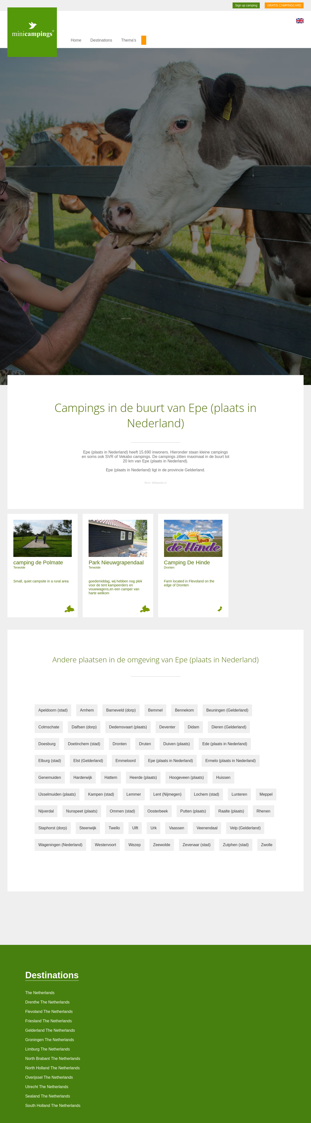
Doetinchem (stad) (84, 744)
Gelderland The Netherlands (50, 1030)
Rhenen (263, 811)
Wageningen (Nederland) (60, 845)
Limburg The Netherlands (47, 1049)
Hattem (110, 777)
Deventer (167, 727)
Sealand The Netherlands (47, 1096)
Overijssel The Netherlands (49, 1077)
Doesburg (46, 744)
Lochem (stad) (206, 794)
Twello (114, 828)
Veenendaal (206, 828)
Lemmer (133, 794)
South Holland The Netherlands (52, 1105)
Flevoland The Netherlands (49, 1011)
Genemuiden (49, 777)
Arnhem (87, 710)
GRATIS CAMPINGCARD (284, 5)
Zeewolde (161, 845)
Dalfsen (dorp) (84, 727)
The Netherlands (39, 993)
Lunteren (239, 794)
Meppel (266, 794)
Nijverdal (46, 811)
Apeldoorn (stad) (53, 710)
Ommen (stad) (122, 811)
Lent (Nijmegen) (167, 794)
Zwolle (266, 845)
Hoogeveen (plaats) (186, 777)
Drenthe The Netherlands (47, 1002)
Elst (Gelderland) (88, 761)
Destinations (101, 40)
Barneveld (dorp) (121, 710)
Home (76, 40)
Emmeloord (126, 761)
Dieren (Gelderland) (229, 727)
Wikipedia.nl (159, 482)
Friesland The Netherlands (48, 1021)
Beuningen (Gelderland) (227, 710)
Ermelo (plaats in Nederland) (230, 761)
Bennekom (184, 710)
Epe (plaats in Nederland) (170, 761)
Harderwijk (82, 777)
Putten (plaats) (193, 811)
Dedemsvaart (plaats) (128, 727)
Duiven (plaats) (176, 744)
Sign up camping (246, 5)
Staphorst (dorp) (52, 828)
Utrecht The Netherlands (46, 1087)
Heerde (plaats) (143, 777)
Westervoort (105, 845)
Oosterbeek (157, 811)
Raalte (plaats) (231, 811)
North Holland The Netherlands (52, 1068)
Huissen (223, 777)
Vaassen (176, 828)
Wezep (134, 845)
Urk (153, 828)
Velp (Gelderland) (245, 828)
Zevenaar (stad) (197, 845)
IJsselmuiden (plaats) (57, 794)
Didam (193, 727)
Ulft (135, 828)
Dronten (120, 744)
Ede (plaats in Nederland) (224, 744)
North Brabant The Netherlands (52, 1058)
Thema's (128, 40)
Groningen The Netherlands (49, 1040)
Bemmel (155, 710)
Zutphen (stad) (236, 845)
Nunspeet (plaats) (81, 811)
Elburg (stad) (49, 761)
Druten (145, 744)
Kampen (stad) (101, 794)
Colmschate (48, 727)
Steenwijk (87, 828)
